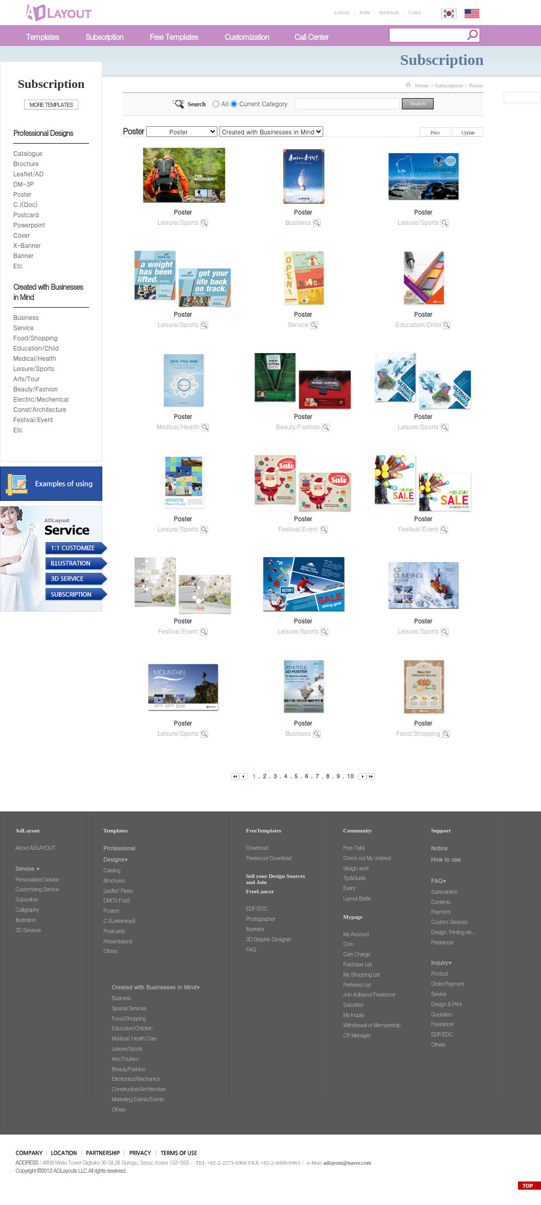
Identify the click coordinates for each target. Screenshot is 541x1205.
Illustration (25, 919)
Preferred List (357, 984)
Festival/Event (33, 419)
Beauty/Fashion (35, 388)
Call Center (311, 36)
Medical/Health (34, 358)
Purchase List (357, 964)
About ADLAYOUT (35, 847)
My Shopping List (361, 974)
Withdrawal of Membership (371, 1025)
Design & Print (446, 1004)
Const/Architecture (39, 409)
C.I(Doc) (25, 204)
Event (349, 888)
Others (110, 951)
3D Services (27, 930)
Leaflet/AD (28, 173)
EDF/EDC (256, 908)
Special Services (128, 1008)
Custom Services (449, 921)
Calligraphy (27, 909)
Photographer (260, 918)
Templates (42, 36)
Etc (17, 265)
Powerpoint (29, 224)
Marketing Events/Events (137, 1099)
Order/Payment (447, 983)
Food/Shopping (35, 337)
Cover (21, 234)
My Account (356, 934)
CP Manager (356, 1035)
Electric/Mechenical (41, 399)
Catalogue (27, 153)
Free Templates (174, 36)
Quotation (441, 1014)
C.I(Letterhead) (119, 920)
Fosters (111, 910)
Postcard (26, 214)
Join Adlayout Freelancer (369, 994)
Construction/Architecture (138, 1089)
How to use (446, 859)
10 (350, 776)
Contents (440, 902)
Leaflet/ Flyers (117, 890)
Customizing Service (36, 889)
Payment (440, 911)
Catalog (111, 870)
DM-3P (23, 183)
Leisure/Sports (33, 368)
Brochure (26, 163)
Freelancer (442, 942)
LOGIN (342, 12)
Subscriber (26, 899)
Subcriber (353, 1004)
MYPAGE (389, 12)
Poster (22, 194)
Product (439, 973)
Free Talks (354, 847)
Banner (23, 255)
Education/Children (131, 1028)
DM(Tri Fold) (116, 900)
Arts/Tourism (125, 1058)
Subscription (104, 36)
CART (415, 12)
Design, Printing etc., (453, 932)
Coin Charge (356, 954)
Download (257, 847)
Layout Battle (357, 898)
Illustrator (255, 929)
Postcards (114, 931)
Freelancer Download (268, 858)
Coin (348, 943)
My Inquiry (353, 1014)
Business (26, 317)
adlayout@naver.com (347, 1163)
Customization (246, 36)
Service (23, 327)
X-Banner (27, 245)
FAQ (251, 949)
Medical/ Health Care (133, 1038)
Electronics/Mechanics (135, 1078)
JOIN (364, 12)
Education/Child (36, 347)
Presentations (117, 941)
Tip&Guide (354, 878)
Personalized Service (37, 879)
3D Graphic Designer (268, 939)
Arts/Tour (26, 378)
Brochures (114, 880)
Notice (439, 848)
